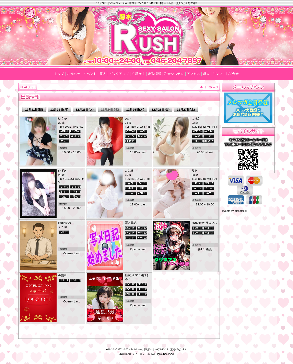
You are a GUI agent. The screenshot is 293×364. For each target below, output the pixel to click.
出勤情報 (154, 73)
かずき (62, 170)
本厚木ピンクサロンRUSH (137, 354)
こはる (129, 170)
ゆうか (62, 118)
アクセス (193, 73)
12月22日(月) (59, 109)
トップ (59, 73)
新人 (102, 73)
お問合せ (232, 73)
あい (128, 118)
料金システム (174, 73)
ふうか (196, 118)
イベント (89, 73)
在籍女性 (138, 73)
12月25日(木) (135, 109)
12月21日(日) (34, 109)
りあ (194, 170)
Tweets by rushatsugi (234, 210)
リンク (218, 73)
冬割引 (62, 275)
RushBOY (64, 222)
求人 (206, 73)
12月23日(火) (85, 109)
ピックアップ (119, 73)
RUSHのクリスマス (204, 222)
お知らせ (73, 73)
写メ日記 (130, 222)
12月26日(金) (160, 109)
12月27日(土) (186, 109)
